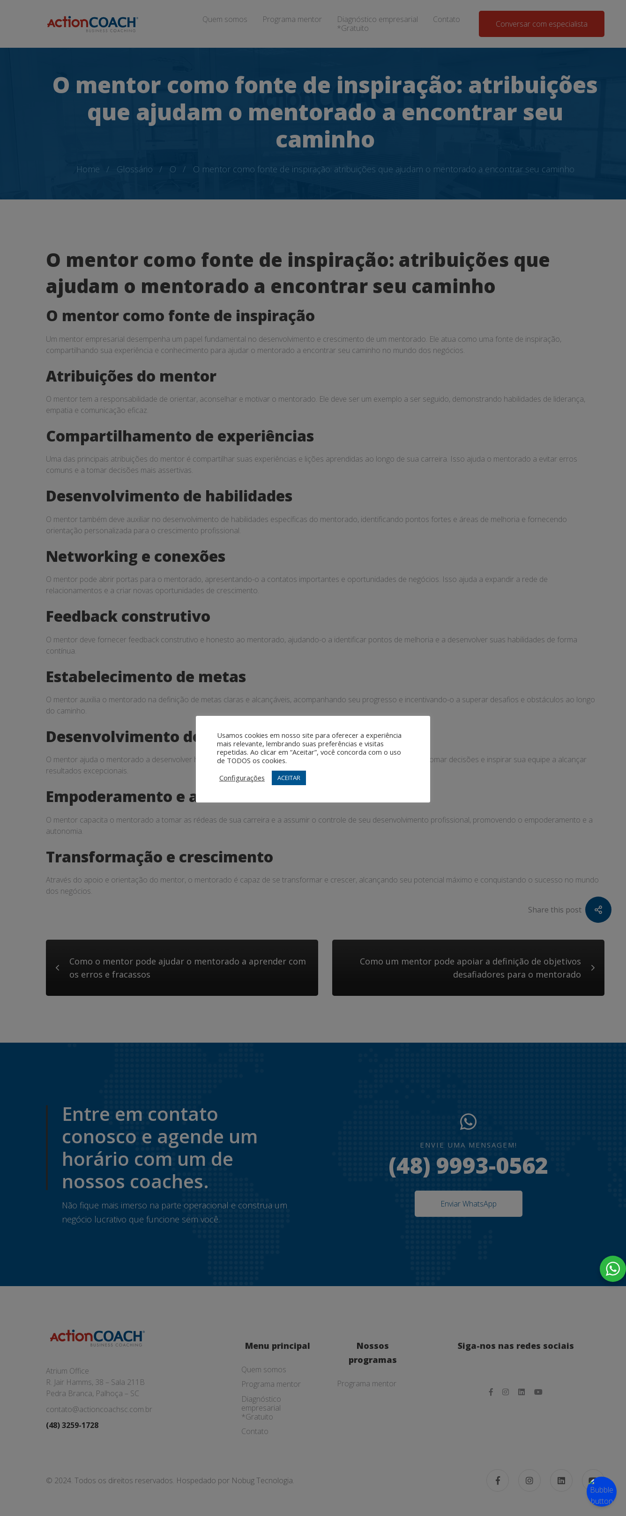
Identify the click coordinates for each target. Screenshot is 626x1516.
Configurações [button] (242, 777)
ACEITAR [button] (288, 777)
